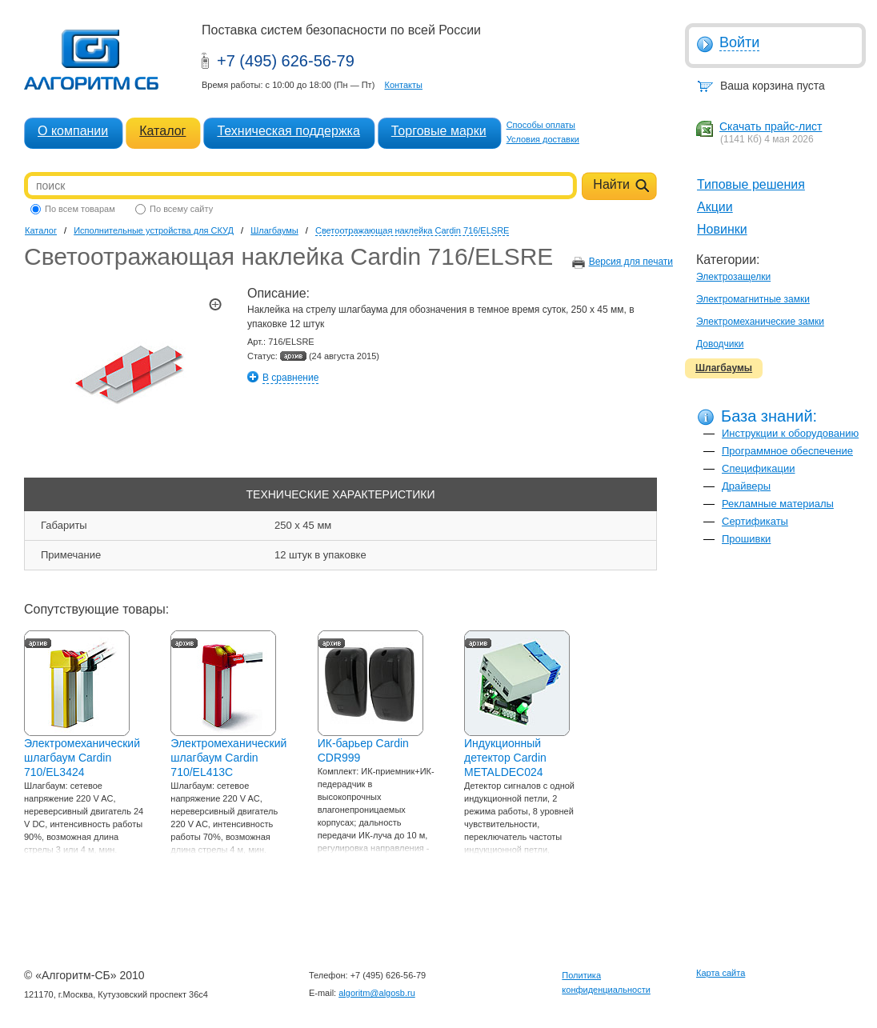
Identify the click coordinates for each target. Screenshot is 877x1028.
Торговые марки (439, 131)
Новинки (722, 229)
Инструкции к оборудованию (790, 433)
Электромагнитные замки (753, 299)
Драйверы (746, 486)
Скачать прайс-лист (770, 126)
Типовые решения (751, 184)
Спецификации (758, 468)
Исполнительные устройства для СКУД (154, 230)
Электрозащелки (733, 276)
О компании (73, 131)
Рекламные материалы (778, 504)
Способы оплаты (541, 125)
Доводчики (720, 344)
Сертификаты (755, 521)
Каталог (162, 131)
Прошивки (746, 539)
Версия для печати (631, 261)
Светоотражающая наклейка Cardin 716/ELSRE (412, 230)
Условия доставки (543, 139)
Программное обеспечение (787, 451)
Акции (715, 207)
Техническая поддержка (288, 131)
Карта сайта (720, 973)
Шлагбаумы (723, 368)
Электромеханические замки (760, 321)
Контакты (403, 85)
